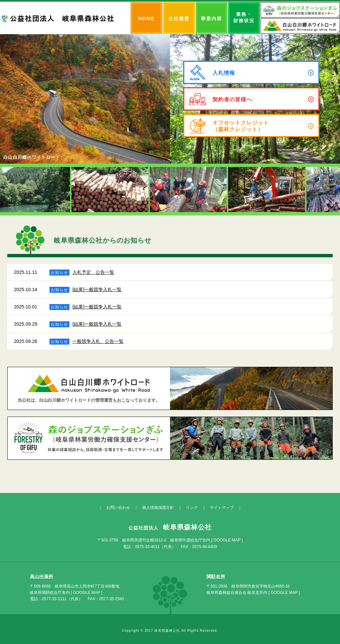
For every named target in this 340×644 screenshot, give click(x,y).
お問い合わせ (118, 507)
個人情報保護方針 (158, 507)
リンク (192, 507)
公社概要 (179, 18)
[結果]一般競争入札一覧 (97, 289)
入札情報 (263, 73)
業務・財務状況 (244, 17)
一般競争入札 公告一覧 (98, 341)
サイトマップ (222, 507)
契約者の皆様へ (263, 99)
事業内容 (211, 18)
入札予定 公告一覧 (93, 272)
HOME (146, 18)
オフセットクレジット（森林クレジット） (263, 126)
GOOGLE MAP (226, 540)
